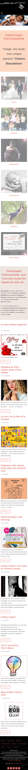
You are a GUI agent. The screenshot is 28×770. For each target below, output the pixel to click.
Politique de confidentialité (13, 760)
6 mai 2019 (5, 474)
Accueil (3, 740)
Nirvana (14, 763)
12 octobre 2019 (6, 375)
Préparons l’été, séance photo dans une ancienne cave (13, 468)
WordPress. (19, 763)
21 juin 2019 (6, 422)
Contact (9, 747)
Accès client (22, 743)
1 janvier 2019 (6, 698)
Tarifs (3, 747)
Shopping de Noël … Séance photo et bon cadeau (11, 370)
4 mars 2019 (6, 620)
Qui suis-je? (11, 740)
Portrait (14, 743)
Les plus (16, 747)
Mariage (18, 740)
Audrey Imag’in (8, 617)
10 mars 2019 (6, 572)
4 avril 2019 (5, 523)
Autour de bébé (5, 743)
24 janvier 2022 (6, 330)
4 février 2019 (6, 651)
